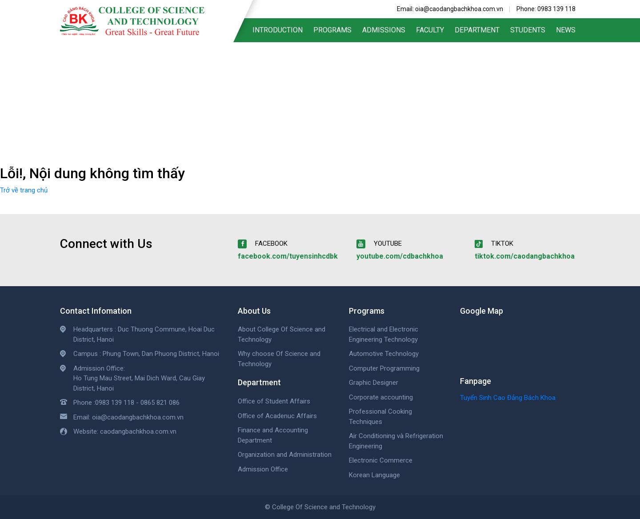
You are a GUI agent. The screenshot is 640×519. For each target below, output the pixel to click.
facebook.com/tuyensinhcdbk (288, 256)
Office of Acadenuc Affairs (277, 416)
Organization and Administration (285, 455)
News (566, 30)
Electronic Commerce (380, 460)
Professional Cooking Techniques (380, 416)
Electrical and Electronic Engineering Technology (383, 334)
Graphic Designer (373, 383)
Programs (332, 30)
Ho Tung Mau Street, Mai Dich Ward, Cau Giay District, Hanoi (139, 383)
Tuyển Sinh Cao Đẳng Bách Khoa (508, 398)
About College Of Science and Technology (281, 334)
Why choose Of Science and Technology (279, 359)
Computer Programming (384, 368)
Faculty (430, 30)
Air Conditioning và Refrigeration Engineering (396, 441)
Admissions (383, 30)
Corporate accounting (381, 397)
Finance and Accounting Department (273, 435)
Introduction (277, 30)
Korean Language (374, 475)
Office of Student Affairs (274, 401)
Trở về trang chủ (24, 190)
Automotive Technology (384, 354)
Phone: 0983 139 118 (546, 8)
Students (527, 30)
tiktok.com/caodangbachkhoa (525, 256)
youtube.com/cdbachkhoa (399, 256)
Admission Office (263, 469)
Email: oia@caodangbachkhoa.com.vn (450, 8)
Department (477, 30)
